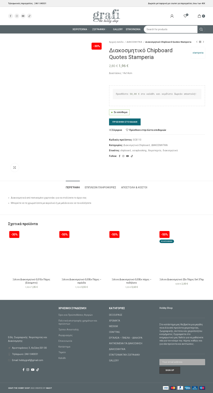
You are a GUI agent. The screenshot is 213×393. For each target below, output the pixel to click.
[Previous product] (196, 42)
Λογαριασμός (65, 335)
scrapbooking (139, 150)
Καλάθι (62, 358)
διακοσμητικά (170, 150)
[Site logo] (106, 16)
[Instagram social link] (16, 16)
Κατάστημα (64, 346)
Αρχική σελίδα (116, 42)
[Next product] (203, 42)
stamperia (198, 52)
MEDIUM (113, 326)
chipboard (125, 150)
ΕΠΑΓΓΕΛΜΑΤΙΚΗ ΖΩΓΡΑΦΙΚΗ (124, 354)
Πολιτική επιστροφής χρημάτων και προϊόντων (77, 322)
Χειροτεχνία (154, 150)
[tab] (73, 186)
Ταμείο (62, 352)
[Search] (174, 29)
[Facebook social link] (10, 16)
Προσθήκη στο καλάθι (124, 122)
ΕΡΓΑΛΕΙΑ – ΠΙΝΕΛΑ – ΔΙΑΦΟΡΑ (125, 337)
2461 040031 (40, 3)
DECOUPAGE (115, 315)
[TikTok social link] (29, 16)
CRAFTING (114, 332)
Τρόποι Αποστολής (68, 329)
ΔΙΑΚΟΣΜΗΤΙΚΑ (135, 42)
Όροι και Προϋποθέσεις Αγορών (75, 315)
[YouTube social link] (23, 16)
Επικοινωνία (65, 341)
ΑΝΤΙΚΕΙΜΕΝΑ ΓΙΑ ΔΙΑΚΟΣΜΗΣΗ (125, 343)
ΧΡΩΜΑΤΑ (114, 320)
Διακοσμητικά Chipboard (136, 145)
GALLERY (114, 360)
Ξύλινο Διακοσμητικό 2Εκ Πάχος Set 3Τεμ (181, 279)
